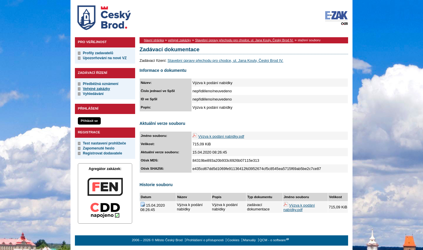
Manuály (249, 240)
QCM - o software (272, 240)
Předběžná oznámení (100, 84)
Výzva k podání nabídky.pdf (221, 136)
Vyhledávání (93, 94)
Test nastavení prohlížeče (104, 143)
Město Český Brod (122, 16)
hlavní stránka (154, 40)
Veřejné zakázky (96, 89)
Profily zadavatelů (98, 53)
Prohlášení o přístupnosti (205, 240)
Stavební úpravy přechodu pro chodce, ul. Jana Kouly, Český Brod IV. (244, 40)
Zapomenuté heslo (98, 148)
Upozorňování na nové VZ (105, 58)
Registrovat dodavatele (102, 153)
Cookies (233, 240)
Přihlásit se (89, 121)
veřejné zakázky (179, 40)
